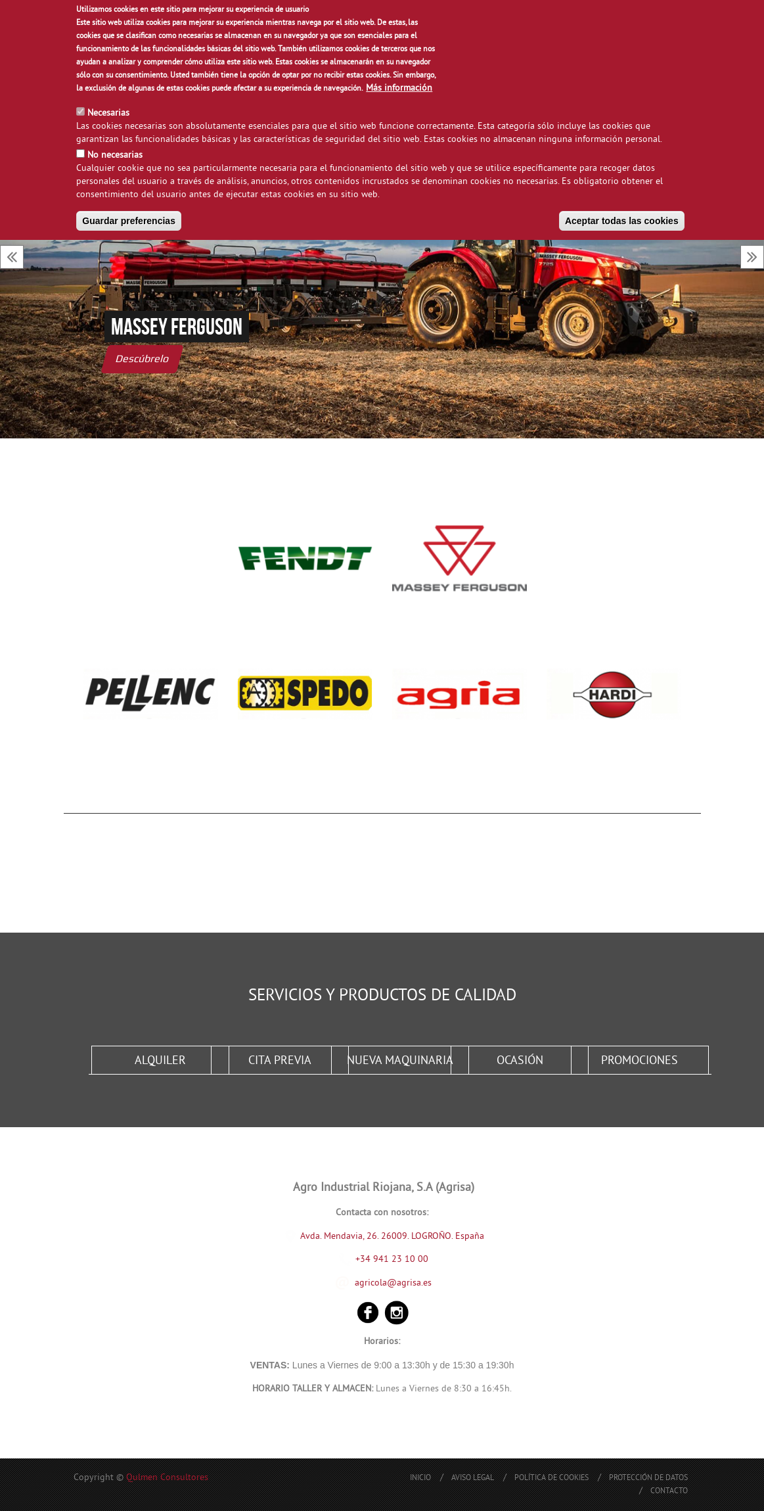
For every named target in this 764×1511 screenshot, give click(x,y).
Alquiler (160, 1061)
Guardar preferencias (128, 221)
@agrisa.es (409, 1282)
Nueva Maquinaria (400, 1061)
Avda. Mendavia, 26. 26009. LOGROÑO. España (392, 1236)
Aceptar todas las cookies (622, 221)
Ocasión (520, 1061)
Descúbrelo (142, 358)
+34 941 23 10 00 (383, 1259)
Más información (399, 88)
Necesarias (108, 113)
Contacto (669, 1492)
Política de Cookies (551, 1478)
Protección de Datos (648, 1478)
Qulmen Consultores (167, 1477)
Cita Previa (279, 1061)
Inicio (420, 1478)
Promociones (639, 1061)
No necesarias (115, 155)
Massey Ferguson (176, 326)
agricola (371, 1282)
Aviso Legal (472, 1478)
